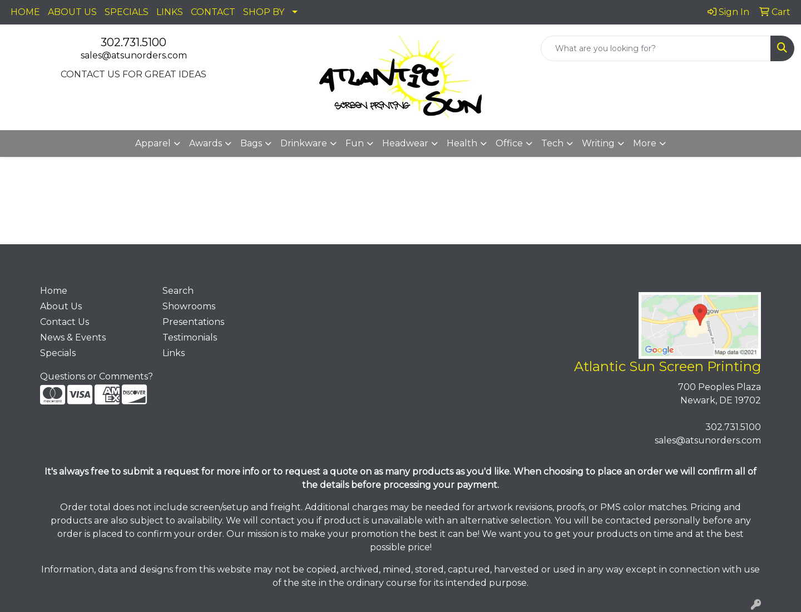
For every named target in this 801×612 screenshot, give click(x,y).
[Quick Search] (656, 48)
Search (178, 290)
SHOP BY (263, 12)
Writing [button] (598, 143)
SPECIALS (127, 12)
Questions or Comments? (96, 376)
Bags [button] (251, 143)
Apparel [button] (153, 143)
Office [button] (509, 143)
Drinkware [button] (303, 143)
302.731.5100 (133, 42)
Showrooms (188, 306)
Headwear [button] (405, 143)
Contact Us (64, 322)
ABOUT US (72, 12)
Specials (58, 353)
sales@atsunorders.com (134, 55)
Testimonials (189, 337)
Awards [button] (205, 143)
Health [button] (462, 143)
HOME (25, 12)
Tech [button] (552, 143)
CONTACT (213, 12)
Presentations (193, 322)
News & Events (73, 337)
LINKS (169, 12)
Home (53, 290)
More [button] (644, 143)
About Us (61, 306)
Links (173, 353)
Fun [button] (354, 143)
